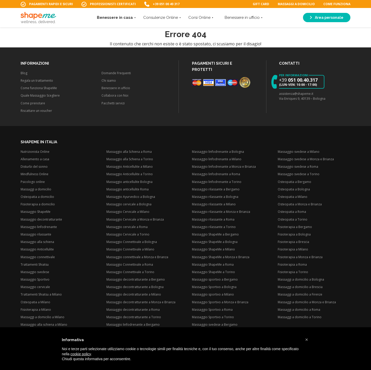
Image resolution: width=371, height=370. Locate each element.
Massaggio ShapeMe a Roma (213, 264)
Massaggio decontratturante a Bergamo (135, 279)
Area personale (326, 18)
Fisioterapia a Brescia (293, 242)
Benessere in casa (115, 17)
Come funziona (336, 4)
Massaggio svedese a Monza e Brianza (306, 159)
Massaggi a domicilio (296, 4)
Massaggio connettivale (38, 257)
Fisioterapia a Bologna (294, 234)
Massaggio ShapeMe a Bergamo (215, 234)
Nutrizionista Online (35, 151)
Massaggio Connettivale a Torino (130, 272)
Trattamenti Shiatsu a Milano (41, 294)
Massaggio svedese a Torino (298, 174)
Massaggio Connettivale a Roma (129, 264)
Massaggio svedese (35, 272)
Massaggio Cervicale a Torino (127, 234)
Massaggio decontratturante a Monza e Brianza (140, 302)
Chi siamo (109, 80)
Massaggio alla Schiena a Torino (129, 159)
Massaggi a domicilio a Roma (299, 309)
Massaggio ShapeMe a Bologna (215, 242)
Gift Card (261, 4)
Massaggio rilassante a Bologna (215, 197)
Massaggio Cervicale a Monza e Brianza (135, 219)
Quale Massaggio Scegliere (40, 95)
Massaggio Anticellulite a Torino (129, 174)
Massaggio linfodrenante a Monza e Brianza (224, 166)
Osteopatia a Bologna (294, 189)
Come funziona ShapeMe (39, 88)
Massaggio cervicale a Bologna (128, 204)
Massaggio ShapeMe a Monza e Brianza (220, 257)
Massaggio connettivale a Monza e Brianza (137, 257)
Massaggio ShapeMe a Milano (213, 249)
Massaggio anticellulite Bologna (129, 182)
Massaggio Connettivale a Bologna (131, 242)
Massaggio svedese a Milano (298, 151)
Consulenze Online (160, 17)
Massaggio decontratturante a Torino (133, 317)
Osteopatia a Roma (292, 211)
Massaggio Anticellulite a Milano (129, 166)
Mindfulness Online (34, 174)
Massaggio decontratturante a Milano (133, 294)
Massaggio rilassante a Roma (213, 219)
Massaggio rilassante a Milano (214, 204)
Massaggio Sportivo (35, 279)
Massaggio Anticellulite (37, 249)
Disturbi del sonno (34, 166)
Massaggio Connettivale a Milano (130, 249)
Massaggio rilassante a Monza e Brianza (221, 211)
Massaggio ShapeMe (35, 211)
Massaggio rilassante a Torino (214, 227)
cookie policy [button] (80, 354)
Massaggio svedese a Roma (298, 166)
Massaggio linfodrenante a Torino (216, 182)
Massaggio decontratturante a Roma (133, 309)
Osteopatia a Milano (35, 302)
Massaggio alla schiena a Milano (44, 324)
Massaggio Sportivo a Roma (212, 309)
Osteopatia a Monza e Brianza (300, 204)
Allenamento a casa (35, 159)
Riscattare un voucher (36, 110)
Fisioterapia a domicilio (38, 204)
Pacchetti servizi (113, 103)
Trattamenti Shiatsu (35, 264)
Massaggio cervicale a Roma (127, 227)
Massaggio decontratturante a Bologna (135, 287)
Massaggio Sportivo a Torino (213, 317)
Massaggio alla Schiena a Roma (129, 151)
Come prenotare (33, 103)
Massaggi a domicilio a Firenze (300, 294)
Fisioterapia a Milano (36, 309)
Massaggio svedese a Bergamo (215, 324)
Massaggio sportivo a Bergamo (215, 279)
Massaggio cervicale (35, 287)
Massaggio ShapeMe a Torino (213, 272)
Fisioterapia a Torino (293, 272)
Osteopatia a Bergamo (294, 182)
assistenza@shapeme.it (296, 93)
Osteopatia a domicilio (37, 197)
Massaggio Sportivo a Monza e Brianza (220, 302)
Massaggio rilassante (36, 234)
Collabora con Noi (115, 95)
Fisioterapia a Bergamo (295, 227)
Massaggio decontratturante (41, 219)
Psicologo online (33, 182)
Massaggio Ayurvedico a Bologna (130, 197)
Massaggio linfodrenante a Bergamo (133, 324)
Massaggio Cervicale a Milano (127, 211)
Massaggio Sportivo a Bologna (214, 287)
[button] (306, 339)
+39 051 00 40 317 (166, 4)
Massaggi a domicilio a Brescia (300, 287)
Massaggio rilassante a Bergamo (216, 189)
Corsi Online (199, 17)
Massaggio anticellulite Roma (127, 189)
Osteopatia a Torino (292, 219)
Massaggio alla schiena (37, 242)
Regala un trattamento (37, 80)
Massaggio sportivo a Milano (213, 294)
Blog (24, 73)
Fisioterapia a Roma (292, 264)
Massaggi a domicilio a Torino (300, 317)
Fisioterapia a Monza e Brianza (300, 257)
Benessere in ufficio (242, 17)
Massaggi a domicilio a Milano (42, 317)
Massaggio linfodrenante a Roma (216, 174)
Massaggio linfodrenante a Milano (216, 159)
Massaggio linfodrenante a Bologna (218, 151)
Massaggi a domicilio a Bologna (301, 279)
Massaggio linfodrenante (39, 227)
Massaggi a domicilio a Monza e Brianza (307, 302)
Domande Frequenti (116, 73)
